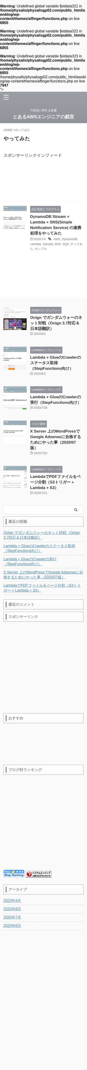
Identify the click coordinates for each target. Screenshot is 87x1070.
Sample (48, 244)
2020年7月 (12, 917)
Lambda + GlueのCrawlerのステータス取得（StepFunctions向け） (55, 363)
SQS (66, 244)
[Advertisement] (43, 181)
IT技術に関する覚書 (43, 1025)
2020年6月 (12, 926)
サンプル (41, 249)
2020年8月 (12, 909)
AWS (56, 239)
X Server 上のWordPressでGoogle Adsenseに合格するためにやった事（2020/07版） (43, 574)
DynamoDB (69, 239)
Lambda (35, 244)
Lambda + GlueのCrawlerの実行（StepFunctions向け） (30, 561)
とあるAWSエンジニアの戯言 (43, 116)
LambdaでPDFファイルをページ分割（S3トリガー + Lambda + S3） (55, 482)
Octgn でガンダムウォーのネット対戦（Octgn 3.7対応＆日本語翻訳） (56, 323)
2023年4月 (12, 901)
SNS (58, 244)
